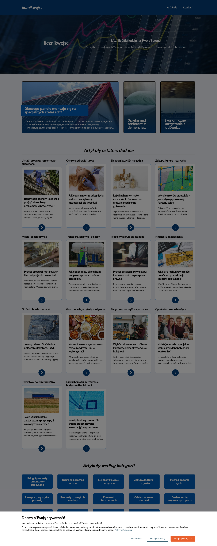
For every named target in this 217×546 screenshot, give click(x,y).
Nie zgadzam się (157, 538)
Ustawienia (136, 538)
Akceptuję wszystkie (183, 538)
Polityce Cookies (123, 529)
